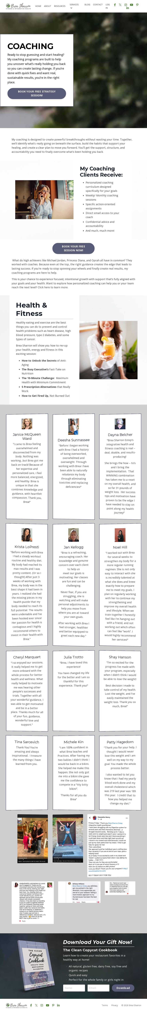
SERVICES (74, 6)
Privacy (114, 1005)
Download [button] (123, 988)
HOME (38, 6)
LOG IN (108, 6)
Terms (105, 1005)
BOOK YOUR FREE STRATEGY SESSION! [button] (37, 93)
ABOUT (47, 6)
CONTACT (98, 4)
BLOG (87, 4)
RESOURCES (59, 6)
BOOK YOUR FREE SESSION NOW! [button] (73, 248)
